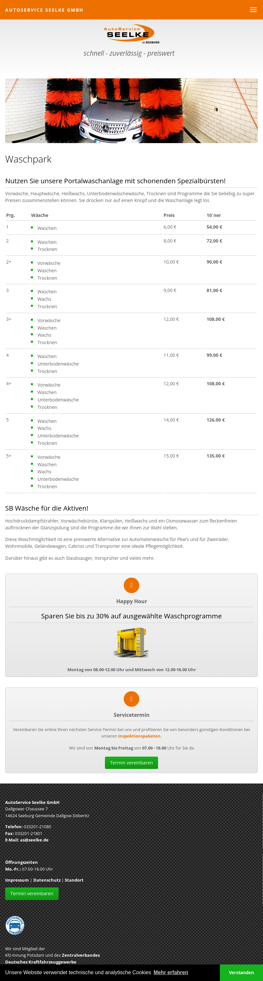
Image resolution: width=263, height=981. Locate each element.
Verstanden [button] (241, 972)
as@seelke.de (34, 840)
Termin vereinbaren (131, 763)
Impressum (17, 880)
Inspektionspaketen (139, 736)
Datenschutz (47, 880)
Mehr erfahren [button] (171, 972)
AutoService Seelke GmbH (44, 10)
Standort (74, 880)
